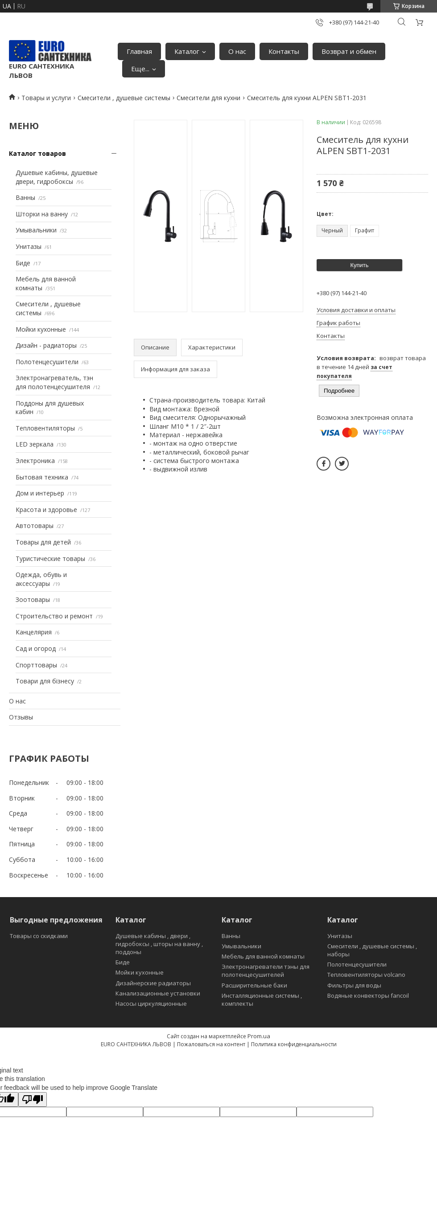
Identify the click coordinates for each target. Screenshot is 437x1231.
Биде (23, 263)
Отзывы (21, 717)
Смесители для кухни (208, 97)
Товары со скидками (39, 936)
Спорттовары (36, 665)
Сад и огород (36, 648)
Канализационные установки (157, 993)
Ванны (25, 197)
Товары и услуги (46, 97)
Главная (139, 51)
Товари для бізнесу (45, 681)
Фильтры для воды (354, 985)
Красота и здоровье (46, 509)
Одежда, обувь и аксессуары (41, 579)
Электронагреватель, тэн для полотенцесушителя (54, 382)
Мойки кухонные (41, 329)
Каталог (186, 51)
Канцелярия (34, 632)
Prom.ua (258, 1036)
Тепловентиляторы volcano (366, 975)
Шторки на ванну (42, 214)
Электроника (35, 460)
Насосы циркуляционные (151, 1003)
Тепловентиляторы (45, 428)
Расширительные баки (254, 985)
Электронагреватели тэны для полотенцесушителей (265, 971)
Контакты (283, 51)
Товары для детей (43, 542)
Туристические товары (50, 558)
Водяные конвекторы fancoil (368, 995)
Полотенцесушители (47, 362)
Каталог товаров (37, 153)
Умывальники (36, 230)
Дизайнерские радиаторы (153, 983)
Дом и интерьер (40, 493)
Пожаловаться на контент (211, 1044)
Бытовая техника (42, 477)
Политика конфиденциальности (294, 1044)
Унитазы (28, 246)
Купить (359, 265)
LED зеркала (35, 444)
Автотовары (35, 525)
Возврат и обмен (349, 51)
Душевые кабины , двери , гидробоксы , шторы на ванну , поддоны (159, 944)
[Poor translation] (32, 1099)
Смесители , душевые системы (124, 97)
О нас (237, 51)
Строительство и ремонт (54, 616)
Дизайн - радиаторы (46, 345)
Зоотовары (33, 599)
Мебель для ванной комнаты (263, 956)
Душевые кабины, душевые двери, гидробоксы (57, 177)
